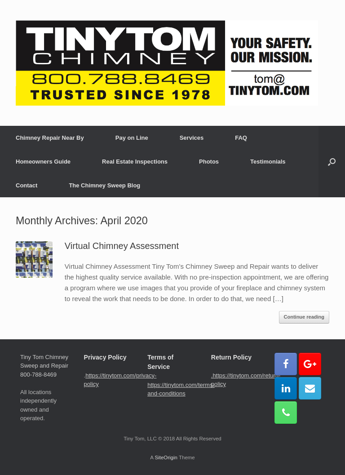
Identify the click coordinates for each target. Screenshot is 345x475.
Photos (209, 161)
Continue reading (304, 317)
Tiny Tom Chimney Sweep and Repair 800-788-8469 (44, 366)
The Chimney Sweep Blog (104, 185)
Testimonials (268, 161)
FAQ (241, 137)
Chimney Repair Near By (50, 137)
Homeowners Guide (43, 161)
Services (192, 137)
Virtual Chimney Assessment (122, 246)
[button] (331, 161)
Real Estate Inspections (135, 161)
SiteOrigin (166, 457)
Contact (26, 185)
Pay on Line (131, 137)
